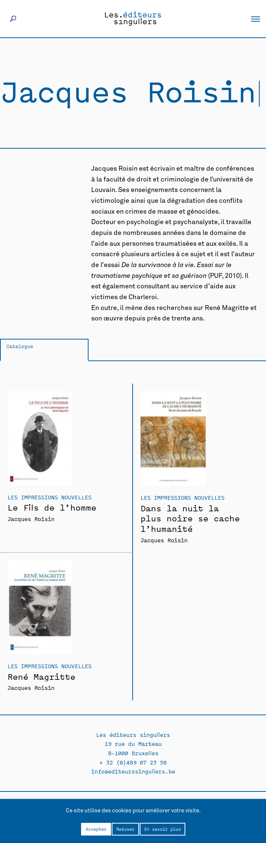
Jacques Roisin (31, 518)
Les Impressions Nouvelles (49, 496)
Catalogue (19, 346)
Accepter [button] (96, 828)
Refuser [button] (125, 828)
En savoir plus (162, 828)
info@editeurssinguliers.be (133, 771)
